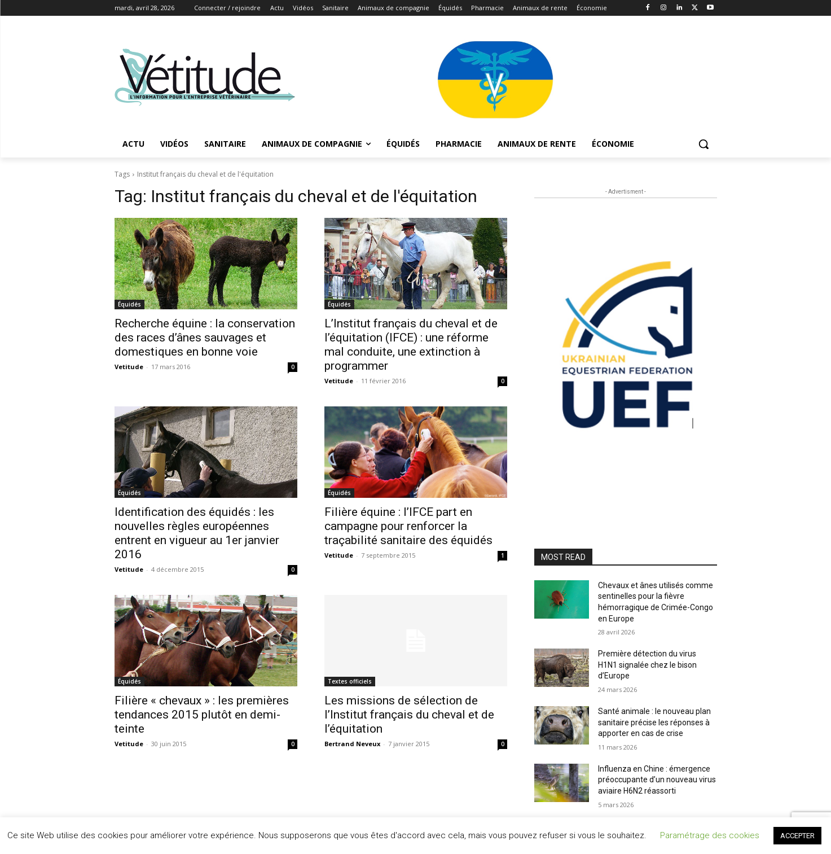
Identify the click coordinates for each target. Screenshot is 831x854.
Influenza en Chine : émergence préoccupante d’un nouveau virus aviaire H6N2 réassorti (657, 779)
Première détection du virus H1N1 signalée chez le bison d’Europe (647, 664)
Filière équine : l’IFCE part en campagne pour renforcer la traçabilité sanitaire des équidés (408, 526)
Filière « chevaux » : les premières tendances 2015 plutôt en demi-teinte (202, 714)
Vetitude (129, 366)
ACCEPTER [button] (797, 835)
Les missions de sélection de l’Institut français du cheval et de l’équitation (409, 714)
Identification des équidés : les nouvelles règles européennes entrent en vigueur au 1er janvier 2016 (197, 533)
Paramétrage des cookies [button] (709, 835)
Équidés (129, 304)
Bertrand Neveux (352, 743)
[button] (703, 143)
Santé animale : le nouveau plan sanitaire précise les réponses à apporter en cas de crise (654, 722)
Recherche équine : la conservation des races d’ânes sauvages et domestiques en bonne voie (205, 337)
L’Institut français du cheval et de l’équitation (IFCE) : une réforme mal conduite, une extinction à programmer (411, 345)
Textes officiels (350, 681)
